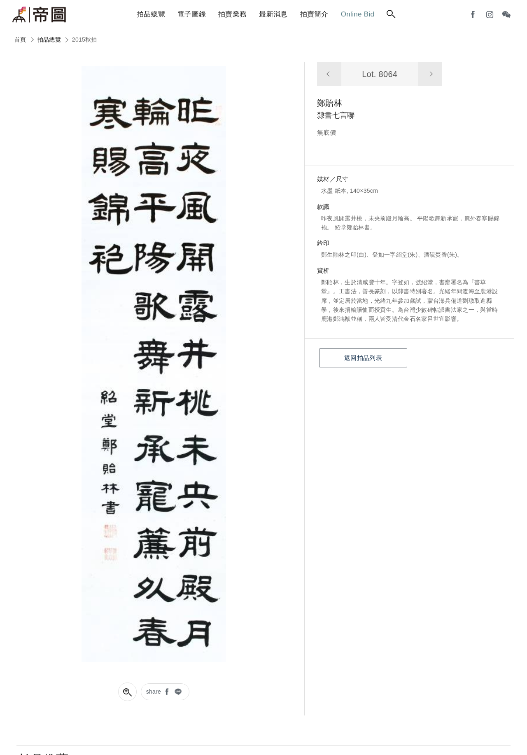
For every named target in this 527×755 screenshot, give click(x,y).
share (153, 691)
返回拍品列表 (363, 357)
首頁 (20, 39)
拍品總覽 (49, 39)
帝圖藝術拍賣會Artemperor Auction (39, 15)
